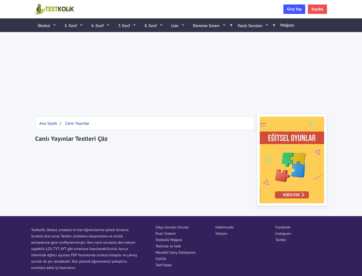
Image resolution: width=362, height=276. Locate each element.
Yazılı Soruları (254, 25)
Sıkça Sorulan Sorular (172, 227)
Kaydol (317, 9)
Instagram (283, 233)
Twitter (281, 239)
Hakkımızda (225, 227)
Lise (175, 25)
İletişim (221, 233)
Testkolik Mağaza (169, 239)
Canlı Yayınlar (77, 123)
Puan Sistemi (166, 233)
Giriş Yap (294, 9)
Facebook (283, 227)
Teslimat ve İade (168, 246)
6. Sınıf (98, 25)
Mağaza (287, 25)
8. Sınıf (151, 25)
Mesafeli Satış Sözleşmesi (176, 252)
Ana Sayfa (48, 123)
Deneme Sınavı (211, 25)
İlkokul (44, 25)
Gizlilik (161, 258)
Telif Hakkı (164, 265)
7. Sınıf (124, 25)
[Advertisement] (181, 71)
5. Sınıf (71, 25)
